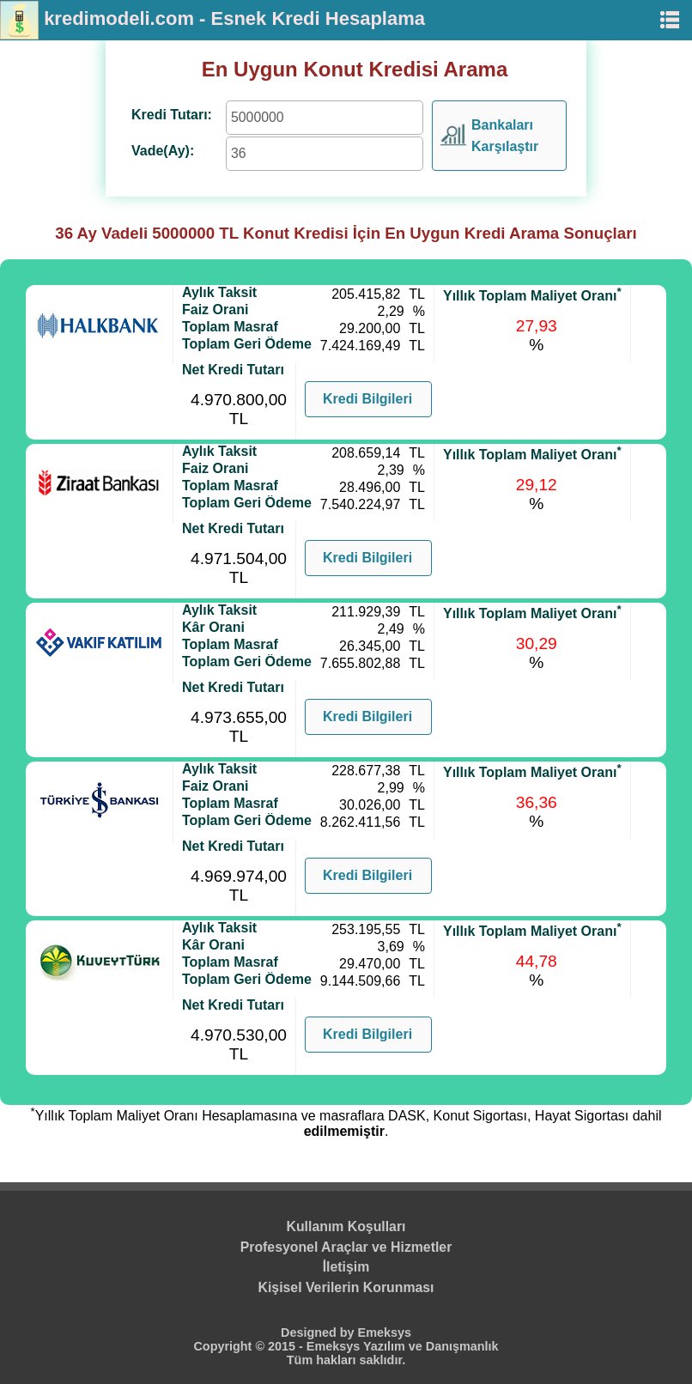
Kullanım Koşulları (346, 1226)
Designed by (319, 1332)
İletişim (346, 1267)
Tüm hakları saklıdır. (346, 1360)
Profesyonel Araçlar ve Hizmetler (346, 1247)
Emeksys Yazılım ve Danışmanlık (403, 1346)
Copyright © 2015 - (249, 1346)
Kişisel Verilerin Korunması (346, 1287)
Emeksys (384, 1332)
